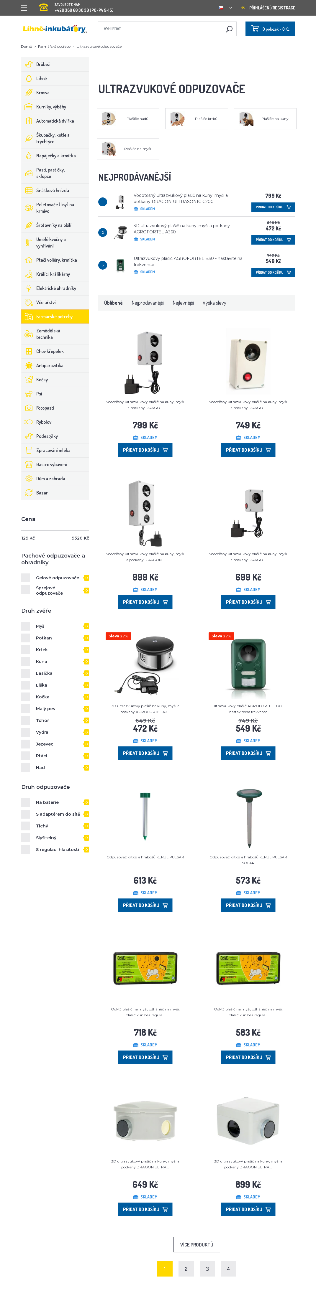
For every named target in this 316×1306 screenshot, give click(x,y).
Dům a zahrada (43, 478)
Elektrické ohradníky (49, 288)
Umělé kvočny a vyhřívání (44, 242)
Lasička (44, 673)
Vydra (42, 732)
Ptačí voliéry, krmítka (49, 260)
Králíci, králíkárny (46, 274)
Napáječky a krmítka (49, 155)
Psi (32, 393)
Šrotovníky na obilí (46, 225)
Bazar (35, 492)
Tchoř (42, 720)
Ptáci (41, 755)
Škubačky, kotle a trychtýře (46, 138)
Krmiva (36, 92)
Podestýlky (40, 436)
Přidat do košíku (273, 207)
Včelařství (39, 302)
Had (40, 767)
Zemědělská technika (41, 334)
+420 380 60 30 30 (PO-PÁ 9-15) (76, 5)
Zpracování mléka (46, 450)
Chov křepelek (43, 351)
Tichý (42, 826)
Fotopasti (38, 408)
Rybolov (36, 422)
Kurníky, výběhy (44, 106)
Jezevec (44, 744)
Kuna (41, 661)
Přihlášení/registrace (268, 7)
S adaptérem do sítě (58, 814)
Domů (26, 46)
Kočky (35, 379)
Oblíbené (113, 302)
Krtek (42, 649)
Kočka (43, 697)
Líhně (34, 78)
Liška (41, 685)
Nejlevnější (183, 302)
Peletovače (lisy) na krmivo (48, 208)
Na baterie (47, 802)
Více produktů (196, 1244)
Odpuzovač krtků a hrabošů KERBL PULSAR (145, 857)
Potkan (44, 638)
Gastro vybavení (44, 464)
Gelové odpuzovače (57, 578)
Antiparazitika (42, 365)
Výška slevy (214, 302)
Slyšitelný (46, 837)
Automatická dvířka (48, 121)
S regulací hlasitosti (57, 849)
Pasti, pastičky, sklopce (43, 173)
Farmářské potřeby (54, 46)
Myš (40, 626)
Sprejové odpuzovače (49, 590)
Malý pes (45, 708)
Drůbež (36, 64)
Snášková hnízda (45, 190)
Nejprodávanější (148, 302)
